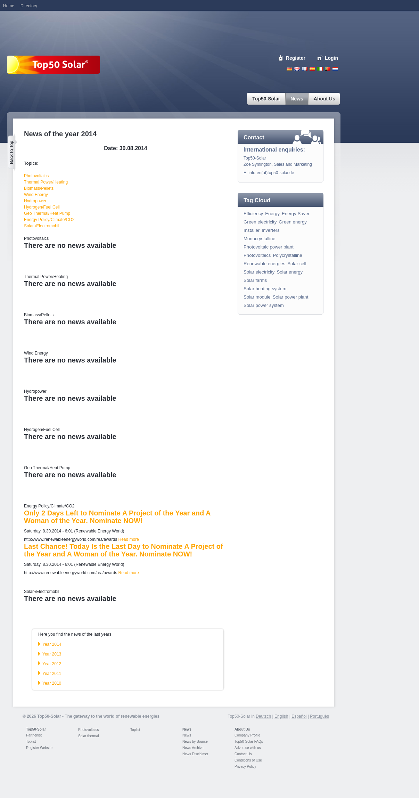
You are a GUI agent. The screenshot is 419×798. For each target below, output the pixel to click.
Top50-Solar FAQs (249, 741)
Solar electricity (259, 272)
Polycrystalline (287, 255)
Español (298, 716)
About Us (242, 729)
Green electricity (260, 222)
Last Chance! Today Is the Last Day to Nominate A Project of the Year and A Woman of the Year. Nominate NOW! (123, 550)
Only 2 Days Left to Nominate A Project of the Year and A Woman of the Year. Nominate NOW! (117, 516)
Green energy (293, 222)
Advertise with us (248, 748)
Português (319, 716)
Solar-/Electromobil (41, 225)
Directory (28, 5)
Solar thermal (88, 736)
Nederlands (335, 69)
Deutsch (289, 69)
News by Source (195, 741)
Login (331, 58)
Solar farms (255, 280)
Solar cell (296, 263)
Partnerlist (34, 735)
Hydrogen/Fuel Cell (42, 207)
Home (8, 5)
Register (295, 58)
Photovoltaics (36, 175)
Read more (128, 539)
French (304, 69)
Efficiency (253, 213)
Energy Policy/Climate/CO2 (49, 219)
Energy (272, 213)
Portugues (327, 69)
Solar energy (290, 272)
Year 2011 (51, 673)
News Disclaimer (195, 754)
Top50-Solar (36, 729)
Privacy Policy (245, 766)
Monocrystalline (260, 238)
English (297, 69)
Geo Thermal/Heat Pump (47, 213)
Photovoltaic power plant (269, 247)
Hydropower (35, 200)
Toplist (31, 741)
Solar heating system (265, 288)
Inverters (270, 230)
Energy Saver (296, 213)
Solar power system (264, 305)
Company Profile (247, 735)
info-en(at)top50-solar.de (271, 172)
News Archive (193, 748)
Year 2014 (51, 644)
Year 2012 (51, 663)
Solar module (257, 297)
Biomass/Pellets (39, 188)
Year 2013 (51, 654)
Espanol (312, 69)
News (186, 729)
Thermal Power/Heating (46, 182)
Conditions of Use (248, 760)
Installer (252, 230)
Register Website (39, 748)
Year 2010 (51, 683)
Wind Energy (36, 194)
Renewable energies (264, 263)
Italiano (320, 69)
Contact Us (243, 754)
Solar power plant (291, 297)
